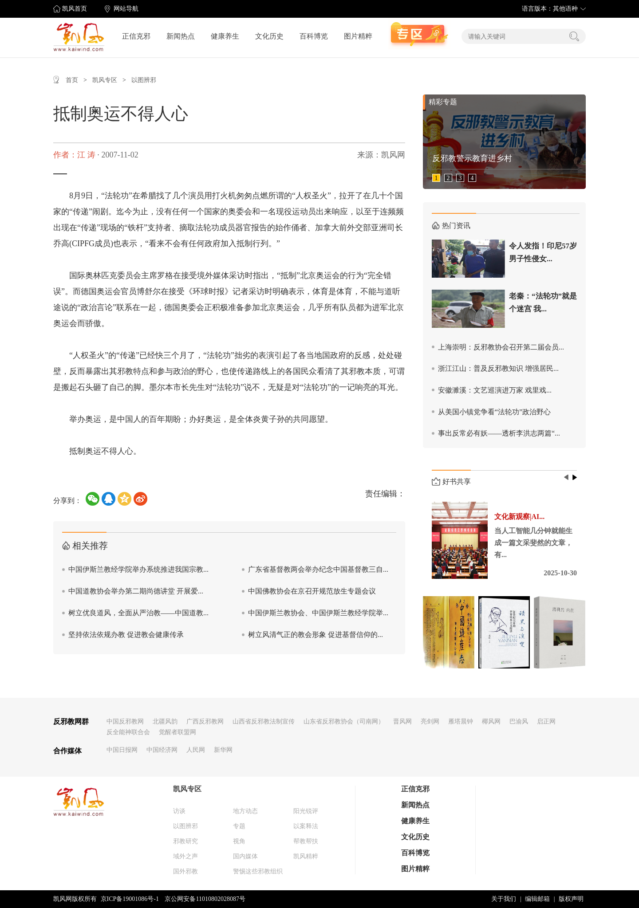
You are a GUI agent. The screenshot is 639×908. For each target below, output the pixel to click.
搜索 (574, 36)
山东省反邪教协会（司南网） (344, 721)
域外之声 (185, 856)
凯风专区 (104, 80)
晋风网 (402, 721)
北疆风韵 (165, 721)
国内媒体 (245, 856)
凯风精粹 (305, 856)
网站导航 (126, 8)
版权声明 (571, 899)
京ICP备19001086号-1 (130, 899)
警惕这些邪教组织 (258, 871)
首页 (72, 80)
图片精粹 (358, 36)
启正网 (546, 721)
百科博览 (314, 36)
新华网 (223, 750)
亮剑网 (430, 721)
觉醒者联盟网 (177, 732)
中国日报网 (122, 750)
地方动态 (245, 811)
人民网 (195, 750)
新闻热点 (180, 36)
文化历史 (269, 36)
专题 (239, 826)
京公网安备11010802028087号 (205, 899)
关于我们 (503, 899)
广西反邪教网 (205, 721)
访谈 (179, 811)
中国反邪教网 (125, 721)
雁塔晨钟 (460, 721)
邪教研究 (185, 841)
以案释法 (305, 826)
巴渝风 (518, 721)
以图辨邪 (143, 80)
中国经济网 (162, 750)
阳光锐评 (305, 811)
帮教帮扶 (305, 841)
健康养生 (225, 36)
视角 (239, 841)
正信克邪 (136, 36)
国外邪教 (185, 871)
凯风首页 (74, 8)
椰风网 (491, 721)
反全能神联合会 (128, 732)
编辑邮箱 (537, 899)
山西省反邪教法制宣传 (264, 721)
